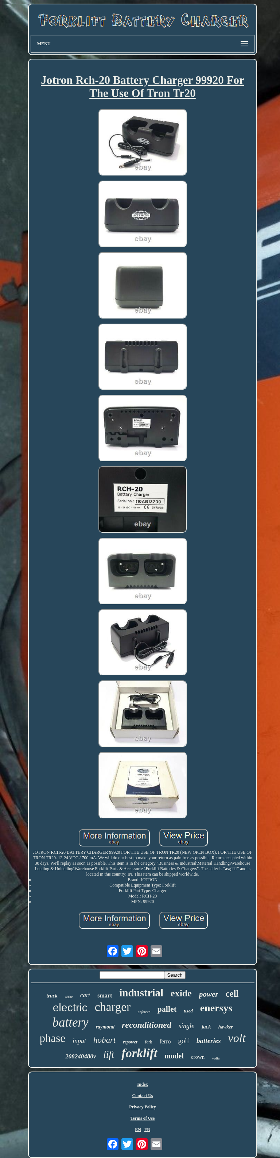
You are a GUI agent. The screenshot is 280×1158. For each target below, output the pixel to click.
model (174, 1056)
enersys (216, 1008)
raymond (105, 1027)
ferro (165, 1041)
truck (52, 996)
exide (181, 993)
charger (113, 1007)
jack (206, 1027)
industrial (141, 993)
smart (104, 995)
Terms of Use (143, 1118)
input (79, 1041)
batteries (209, 1041)
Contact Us (142, 1095)
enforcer (144, 1012)
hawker (225, 1027)
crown (198, 1057)
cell (231, 994)
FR (147, 1129)
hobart (104, 1040)
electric (70, 1007)
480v (69, 997)
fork (148, 1042)
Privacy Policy (142, 1106)
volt (237, 1038)
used (188, 1011)
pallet (167, 1009)
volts (215, 1058)
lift (108, 1054)
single (186, 1026)
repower (130, 1042)
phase (52, 1038)
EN (138, 1129)
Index (142, 1084)
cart (85, 995)
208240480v (80, 1056)
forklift (139, 1053)
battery (70, 1022)
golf (183, 1041)
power (208, 994)
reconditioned (146, 1025)
